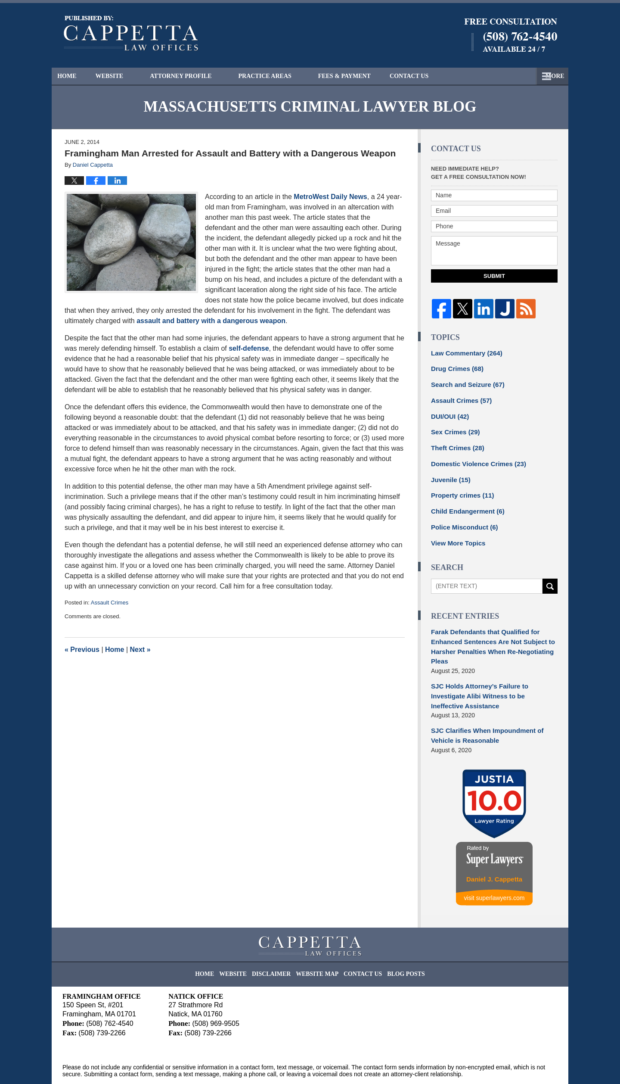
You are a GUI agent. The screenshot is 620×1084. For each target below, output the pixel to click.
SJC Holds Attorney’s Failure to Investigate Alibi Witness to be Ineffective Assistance (492, 677)
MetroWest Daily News (330, 196)
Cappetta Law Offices (141, 1065)
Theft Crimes (455, 442)
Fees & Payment (360, 76)
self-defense (249, 348)
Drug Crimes (455, 367)
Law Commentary (464, 352)
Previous (82, 649)
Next (140, 649)
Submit (494, 276)
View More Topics (456, 533)
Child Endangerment (465, 503)
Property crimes (460, 488)
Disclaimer (277, 944)
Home (74, 76)
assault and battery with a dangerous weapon (210, 320)
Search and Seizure (465, 382)
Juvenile (449, 473)
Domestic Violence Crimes (475, 458)
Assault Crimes (109, 602)
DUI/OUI (448, 412)
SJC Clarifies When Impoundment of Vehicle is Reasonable (483, 711)
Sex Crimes (453, 427)
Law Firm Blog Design (516, 1066)
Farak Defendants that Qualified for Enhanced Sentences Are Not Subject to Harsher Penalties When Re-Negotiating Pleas (488, 635)
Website (125, 76)
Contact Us (524, 76)
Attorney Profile (196, 76)
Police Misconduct (462, 518)
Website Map (318, 944)
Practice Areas (280, 76)
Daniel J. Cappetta (494, 853)
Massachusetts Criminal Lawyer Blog (131, 33)
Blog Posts (398, 944)
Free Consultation (445, 76)
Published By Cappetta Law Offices (510, 35)
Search (550, 576)
